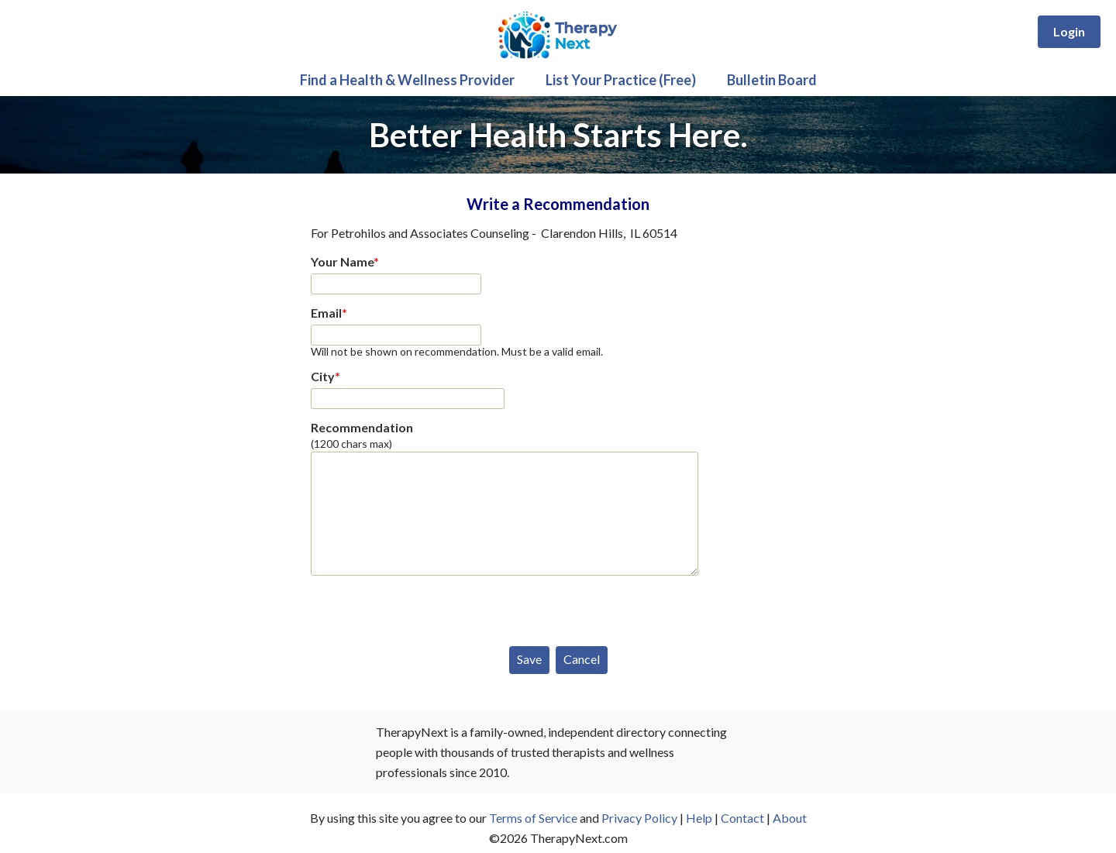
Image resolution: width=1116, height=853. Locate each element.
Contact (742, 817)
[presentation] (428, 607)
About (790, 817)
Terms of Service (533, 817)
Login (1069, 31)
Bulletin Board (772, 79)
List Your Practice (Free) (621, 79)
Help (699, 817)
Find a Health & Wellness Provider (407, 79)
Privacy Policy (639, 817)
